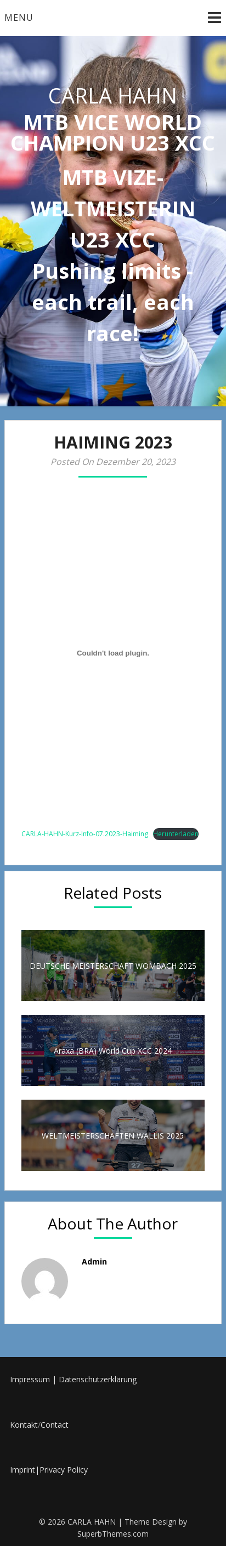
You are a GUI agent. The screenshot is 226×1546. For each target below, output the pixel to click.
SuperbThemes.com (113, 1533)
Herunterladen (176, 833)
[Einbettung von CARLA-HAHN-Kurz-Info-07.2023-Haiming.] (113, 652)
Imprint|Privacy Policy (49, 1469)
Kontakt (24, 1424)
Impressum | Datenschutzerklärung (73, 1379)
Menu (18, 18)
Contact (55, 1424)
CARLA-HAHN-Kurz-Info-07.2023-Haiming (84, 833)
